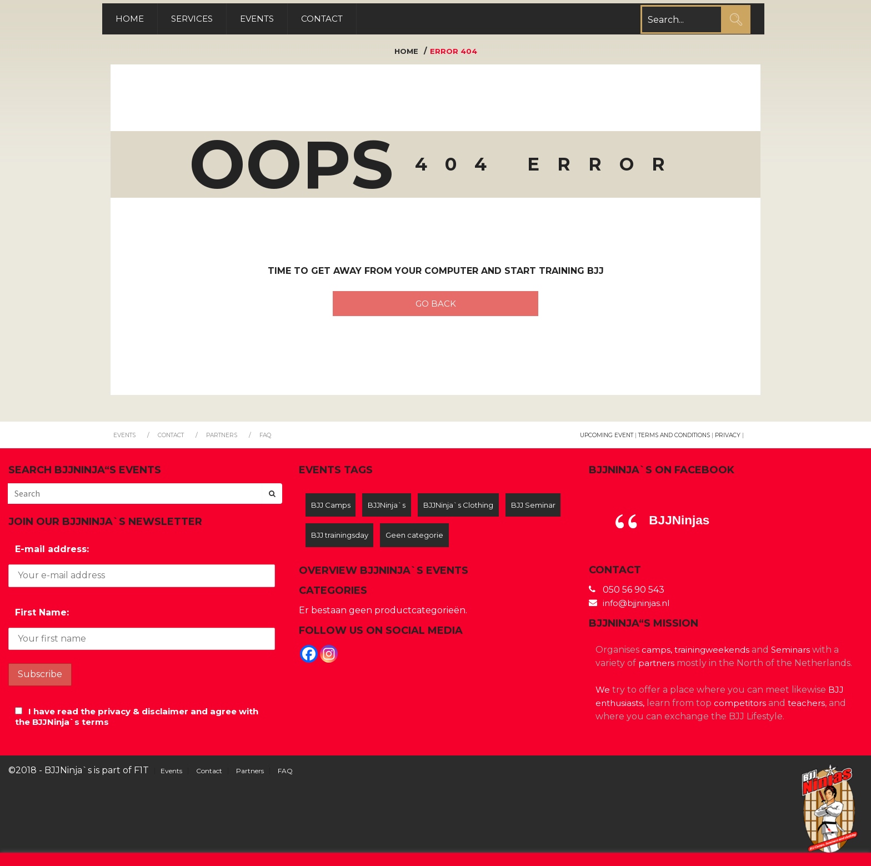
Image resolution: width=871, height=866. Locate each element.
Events (271, 19)
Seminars (796, 654)
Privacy (726, 440)
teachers (812, 708)
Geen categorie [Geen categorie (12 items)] (489, 543)
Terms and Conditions (669, 440)
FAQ (275, 440)
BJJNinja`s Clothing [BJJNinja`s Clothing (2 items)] (471, 511)
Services (203, 19)
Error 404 (454, 53)
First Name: (42, 617)
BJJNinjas (681, 524)
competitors (744, 708)
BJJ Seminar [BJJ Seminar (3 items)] (335, 543)
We (602, 694)
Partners (229, 440)
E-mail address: (52, 554)
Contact (339, 19)
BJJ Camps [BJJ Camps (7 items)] (332, 511)
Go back (435, 306)
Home (138, 19)
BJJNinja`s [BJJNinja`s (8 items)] (393, 511)
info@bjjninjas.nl (639, 608)
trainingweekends (714, 654)
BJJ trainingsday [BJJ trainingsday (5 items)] (409, 543)
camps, (657, 654)
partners (657, 668)
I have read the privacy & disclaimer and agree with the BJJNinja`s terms (134, 721)
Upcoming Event (597, 440)
